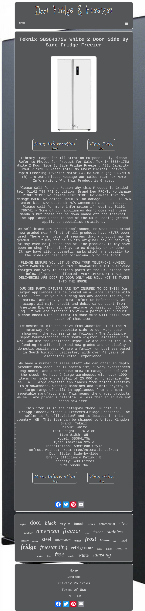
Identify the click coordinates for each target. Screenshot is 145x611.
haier (109, 548)
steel (46, 539)
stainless (115, 531)
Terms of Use (74, 590)
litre (49, 556)
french (98, 532)
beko (115, 541)
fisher (87, 533)
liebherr (25, 540)
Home (74, 570)
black (50, 523)
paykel (23, 524)
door (35, 522)
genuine (121, 548)
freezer (72, 530)
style (65, 524)
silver (123, 523)
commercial (107, 524)
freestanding (53, 547)
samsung (102, 555)
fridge (28, 546)
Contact (74, 577)
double (35, 541)
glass (100, 548)
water (77, 540)
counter (28, 533)
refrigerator (82, 547)
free (60, 554)
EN (69, 596)
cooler (71, 556)
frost (90, 538)
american (47, 531)
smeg (91, 524)
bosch (79, 524)
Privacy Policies (74, 583)
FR (79, 596)
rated (124, 540)
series (40, 556)
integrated (63, 540)
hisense (105, 540)
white (84, 555)
